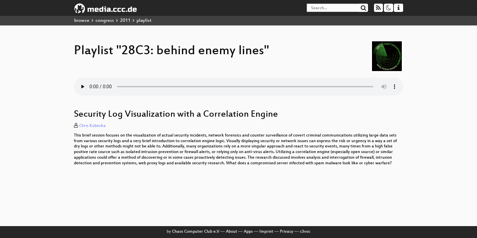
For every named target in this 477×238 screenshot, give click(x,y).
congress (104, 20)
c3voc (305, 231)
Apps (248, 231)
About (231, 231)
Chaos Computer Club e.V (195, 231)
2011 (125, 20)
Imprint (266, 231)
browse (81, 20)
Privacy (286, 231)
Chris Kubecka (92, 126)
